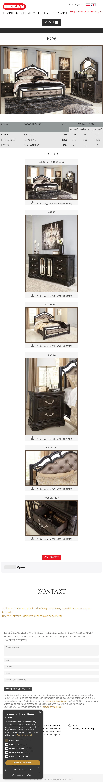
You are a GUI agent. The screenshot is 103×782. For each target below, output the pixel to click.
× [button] (40, 712)
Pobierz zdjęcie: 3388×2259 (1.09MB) (51, 539)
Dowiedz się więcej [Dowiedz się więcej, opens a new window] (24, 735)
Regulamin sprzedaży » (85, 11)
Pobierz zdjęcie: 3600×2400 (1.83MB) (51, 203)
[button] (22, 775)
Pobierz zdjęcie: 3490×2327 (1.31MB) (51, 488)
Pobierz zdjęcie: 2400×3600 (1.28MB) (51, 438)
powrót (51, 557)
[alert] (23, 744)
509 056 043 (54, 712)
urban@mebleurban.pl (56, 687)
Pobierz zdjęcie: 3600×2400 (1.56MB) (51, 346)
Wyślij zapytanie (18, 676)
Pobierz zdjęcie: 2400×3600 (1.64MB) (51, 295)
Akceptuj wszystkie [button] (23, 763)
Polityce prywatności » (52, 693)
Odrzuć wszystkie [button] (22, 769)
